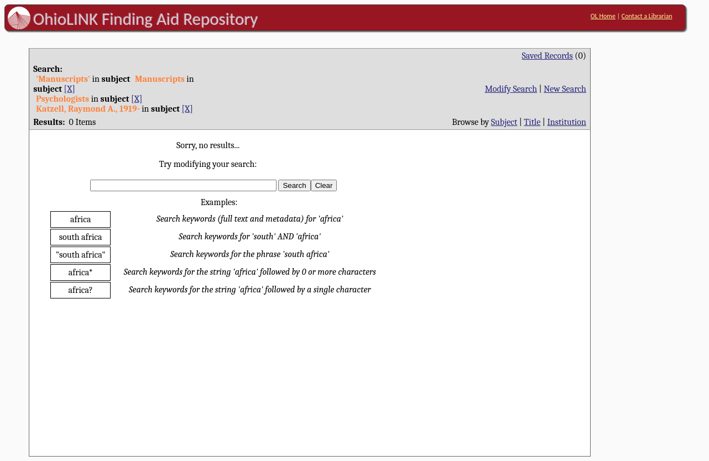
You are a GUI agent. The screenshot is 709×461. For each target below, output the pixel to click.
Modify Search (511, 89)
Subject (504, 122)
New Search (565, 89)
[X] (69, 89)
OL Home (603, 16)
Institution (566, 122)
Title (532, 122)
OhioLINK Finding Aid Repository (145, 18)
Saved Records (547, 56)
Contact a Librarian (647, 16)
